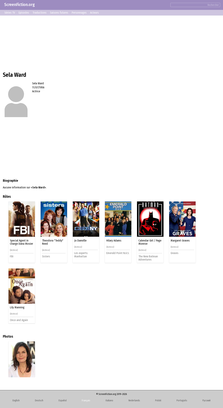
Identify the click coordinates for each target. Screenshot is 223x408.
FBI (11, 256)
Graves (174, 253)
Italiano (109, 400)
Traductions (39, 12)
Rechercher (213, 5)
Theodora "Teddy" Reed (52, 242)
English (16, 400)
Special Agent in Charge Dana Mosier (21, 242)
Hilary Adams (113, 240)
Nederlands (134, 400)
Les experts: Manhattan (81, 254)
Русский (206, 400)
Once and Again (19, 320)
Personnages (79, 12)
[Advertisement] (109, 43)
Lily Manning (17, 307)
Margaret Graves (180, 240)
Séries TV (9, 12)
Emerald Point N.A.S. (117, 253)
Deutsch (39, 400)
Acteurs (94, 12)
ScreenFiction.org (19, 4)
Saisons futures (59, 12)
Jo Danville (80, 240)
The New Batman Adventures (148, 258)
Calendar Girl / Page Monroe (149, 242)
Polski (158, 400)
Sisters (46, 256)
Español (63, 400)
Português (182, 400)
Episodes (24, 12)
